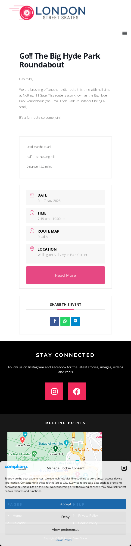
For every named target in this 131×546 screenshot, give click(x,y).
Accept (65, 504)
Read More (45, 236)
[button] (124, 468)
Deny (65, 517)
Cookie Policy (63, 540)
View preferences (65, 529)
